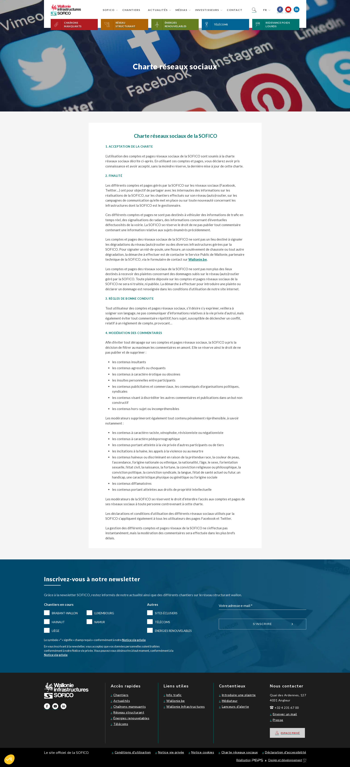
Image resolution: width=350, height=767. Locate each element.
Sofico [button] (109, 10)
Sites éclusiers (166, 613)
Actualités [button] (158, 10)
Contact (234, 10)
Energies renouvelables (173, 631)
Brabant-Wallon (65, 613)
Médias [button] (181, 10)
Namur (99, 622)
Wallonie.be (197, 259)
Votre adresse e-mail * (235, 605)
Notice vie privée (134, 640)
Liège (55, 631)
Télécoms (162, 622)
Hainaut (58, 622)
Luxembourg (104, 613)
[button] (74, 24)
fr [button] (265, 10)
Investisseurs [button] (207, 10)
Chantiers (131, 10)
